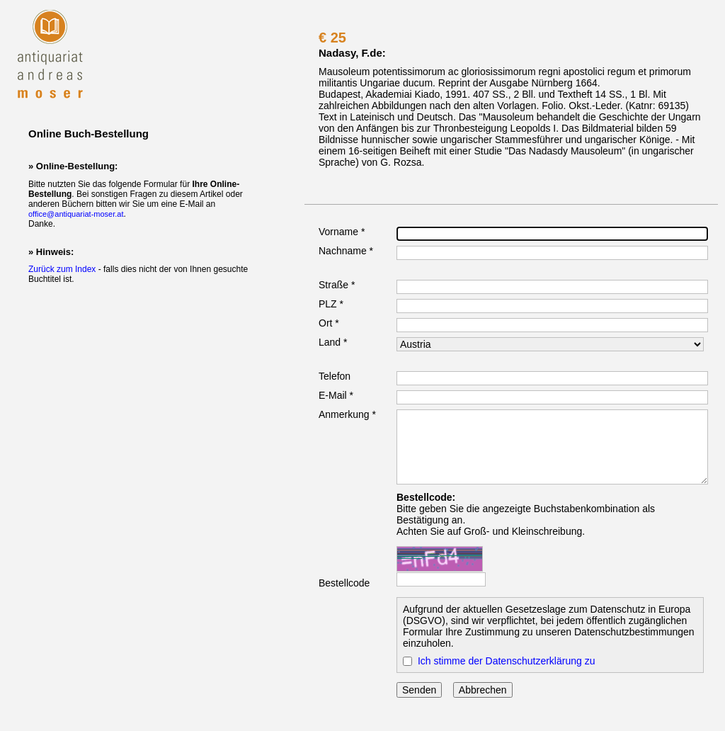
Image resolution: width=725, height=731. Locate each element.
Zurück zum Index (62, 269)
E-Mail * (336, 395)
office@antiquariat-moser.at (75, 214)
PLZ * (331, 304)
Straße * (337, 284)
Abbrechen (483, 690)
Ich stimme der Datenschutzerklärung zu (506, 661)
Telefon (334, 376)
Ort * (329, 323)
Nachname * (346, 250)
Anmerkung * (347, 414)
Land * (333, 342)
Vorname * (342, 231)
